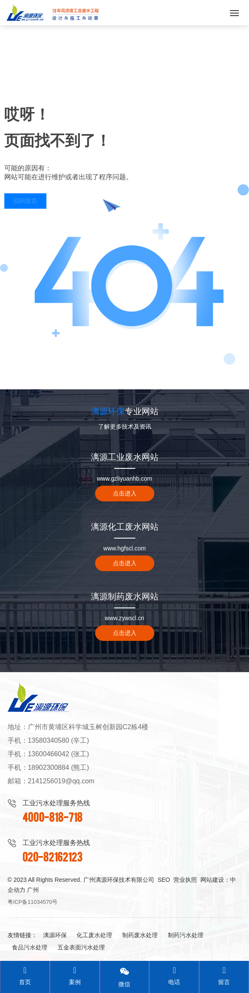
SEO (164, 879)
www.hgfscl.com (124, 548)
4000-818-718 (52, 816)
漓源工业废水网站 (125, 457)
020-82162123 (52, 856)
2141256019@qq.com (61, 781)
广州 (33, 889)
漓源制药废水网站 (125, 596)
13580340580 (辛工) (58, 740)
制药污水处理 (185, 935)
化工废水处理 (94, 935)
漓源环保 (55, 935)
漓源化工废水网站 (125, 526)
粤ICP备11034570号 (33, 902)
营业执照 (185, 879)
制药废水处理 (140, 935)
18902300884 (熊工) (58, 767)
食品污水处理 (29, 947)
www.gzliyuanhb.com (124, 478)
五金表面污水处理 (81, 947)
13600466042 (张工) (58, 754)
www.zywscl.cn (124, 618)
